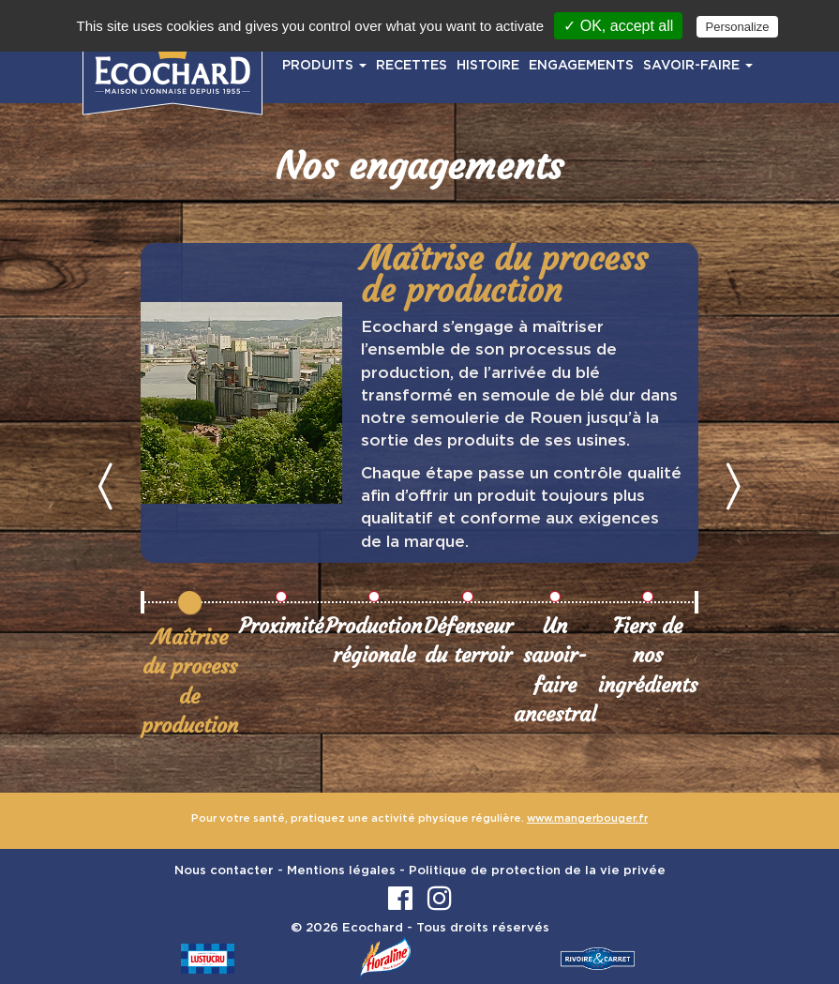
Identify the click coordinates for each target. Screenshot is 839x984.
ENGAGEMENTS (581, 65)
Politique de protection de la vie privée (537, 871)
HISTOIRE (488, 65)
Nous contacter (224, 871)
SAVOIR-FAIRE (698, 65)
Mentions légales (341, 871)
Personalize (738, 27)
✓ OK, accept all (618, 26)
